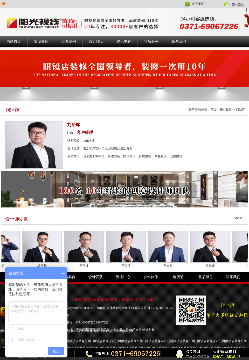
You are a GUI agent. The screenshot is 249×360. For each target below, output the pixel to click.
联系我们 (178, 42)
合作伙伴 (150, 277)
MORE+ (239, 218)
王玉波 (85, 266)
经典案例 (68, 42)
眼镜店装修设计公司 (107, 341)
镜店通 (178, 277)
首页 (213, 109)
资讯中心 (123, 42)
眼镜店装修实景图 (121, 331)
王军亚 (127, 266)
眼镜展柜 (70, 331)
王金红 (169, 266)
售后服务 (151, 42)
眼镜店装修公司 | (81, 341)
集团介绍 (41, 42)
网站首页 (13, 42)
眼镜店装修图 (86, 331)
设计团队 (96, 42)
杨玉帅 (43, 266)
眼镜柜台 (102, 331)
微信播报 (197, 4)
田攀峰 (211, 266)
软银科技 (148, 330)
